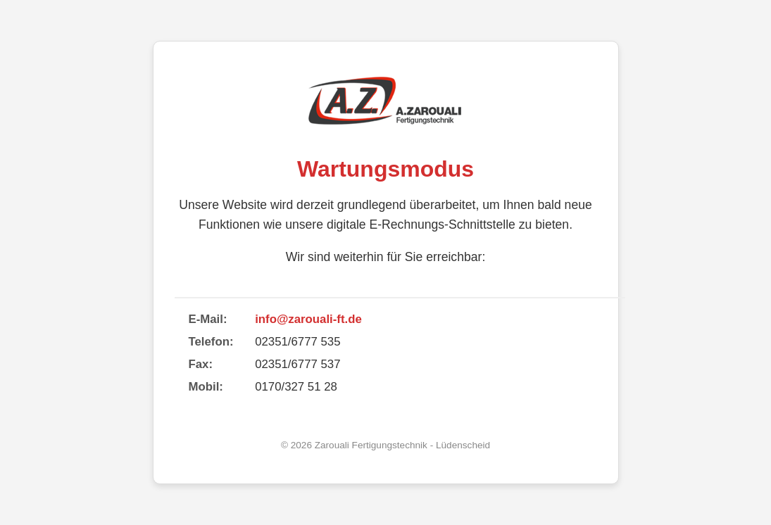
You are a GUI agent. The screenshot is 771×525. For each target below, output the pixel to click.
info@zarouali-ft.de (308, 319)
